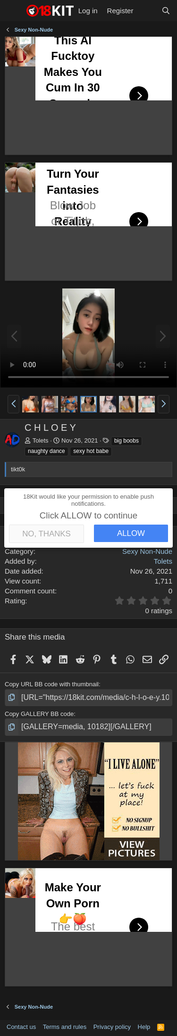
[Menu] (13, 10)
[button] (13, 404)
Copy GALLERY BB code (39, 713)
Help (144, 1026)
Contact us (21, 1026)
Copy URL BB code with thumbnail (52, 684)
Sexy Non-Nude (147, 551)
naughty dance (46, 451)
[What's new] (147, 10)
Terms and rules (64, 1026)
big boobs (126, 440)
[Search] (166, 10)
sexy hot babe (91, 451)
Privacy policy (112, 1026)
